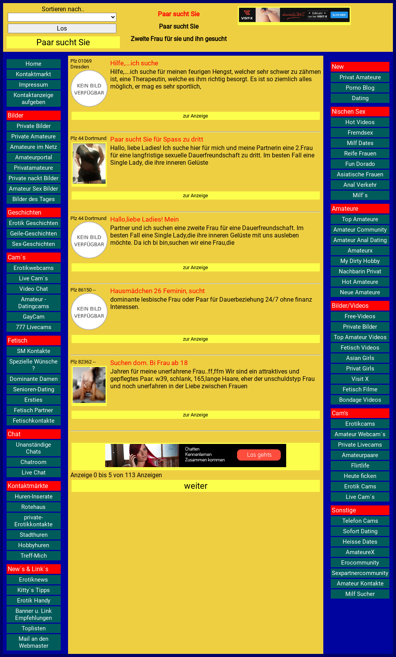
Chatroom (33, 462)
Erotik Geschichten (33, 223)
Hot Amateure (360, 281)
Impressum (33, 84)
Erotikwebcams (34, 268)
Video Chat (33, 288)
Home (33, 63)
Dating (360, 98)
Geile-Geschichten (33, 233)
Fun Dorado (360, 163)
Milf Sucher (360, 593)
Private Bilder (34, 126)
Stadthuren (34, 534)
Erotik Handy (33, 600)
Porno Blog (360, 87)
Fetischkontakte (34, 420)
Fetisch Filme (360, 389)
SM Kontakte (33, 351)
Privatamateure (33, 167)
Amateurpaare (360, 455)
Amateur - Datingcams (33, 303)
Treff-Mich (33, 555)
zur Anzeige (195, 116)
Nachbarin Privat (360, 271)
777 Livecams (33, 327)
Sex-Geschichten (33, 244)
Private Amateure (33, 136)
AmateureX (360, 552)
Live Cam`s (33, 278)
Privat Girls (360, 368)
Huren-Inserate (34, 496)
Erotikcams (360, 423)
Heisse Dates (360, 541)
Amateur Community (360, 229)
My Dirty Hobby (360, 261)
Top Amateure (360, 219)
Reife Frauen (360, 153)
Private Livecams (360, 444)
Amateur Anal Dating (360, 240)
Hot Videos (360, 122)
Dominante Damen (34, 378)
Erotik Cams (360, 486)
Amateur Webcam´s (360, 434)
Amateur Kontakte (360, 583)
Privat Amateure (360, 77)
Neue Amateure (360, 292)
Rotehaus (33, 506)
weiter (195, 486)
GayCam (33, 316)
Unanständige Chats (33, 448)
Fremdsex (360, 132)
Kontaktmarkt (33, 74)
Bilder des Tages (33, 199)
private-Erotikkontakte (33, 521)
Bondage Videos (360, 399)
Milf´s (360, 195)
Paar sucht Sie (63, 42)
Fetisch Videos (360, 347)
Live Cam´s (360, 496)
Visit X (360, 378)
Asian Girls (360, 358)
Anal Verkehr (360, 184)
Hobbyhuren (33, 545)
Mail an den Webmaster (33, 642)
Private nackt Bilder (33, 178)
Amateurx (360, 250)
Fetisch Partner (33, 410)
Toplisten (34, 628)
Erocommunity (360, 562)
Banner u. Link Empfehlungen (33, 614)
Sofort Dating (360, 531)
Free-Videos (360, 316)
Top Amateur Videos (360, 337)
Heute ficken (360, 476)
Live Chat (34, 472)
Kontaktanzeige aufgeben (33, 99)
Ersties (33, 399)
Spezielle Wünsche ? (33, 365)
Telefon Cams (360, 520)
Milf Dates (360, 143)
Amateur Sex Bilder (33, 188)
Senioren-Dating (33, 389)
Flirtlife (360, 465)
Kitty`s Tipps (33, 590)
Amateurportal (33, 157)
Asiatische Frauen (360, 174)
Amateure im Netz (33, 146)
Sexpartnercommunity (360, 573)
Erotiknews (33, 579)
